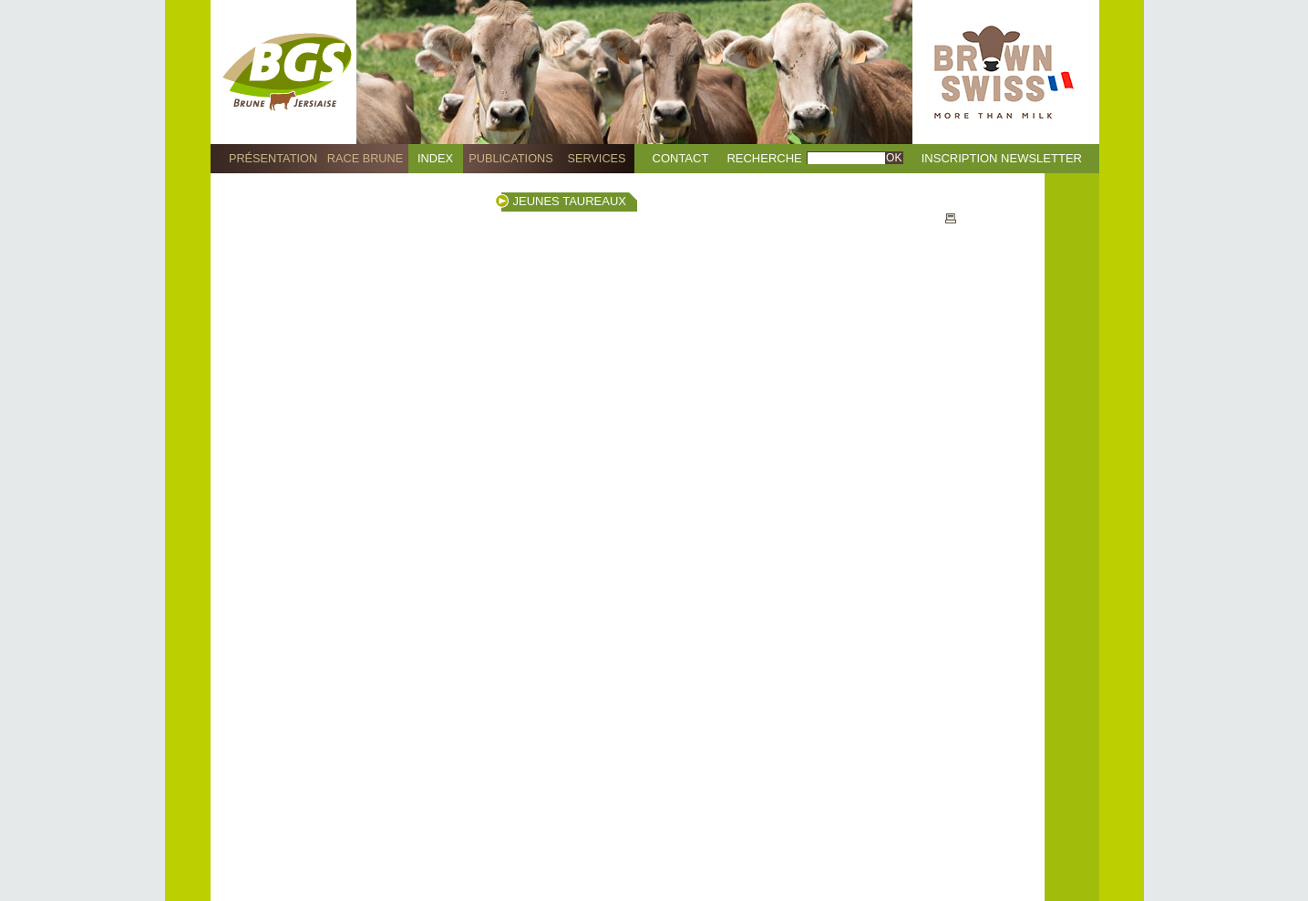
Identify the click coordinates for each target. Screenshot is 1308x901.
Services (596, 158)
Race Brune (365, 158)
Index (435, 158)
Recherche (763, 158)
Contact (681, 158)
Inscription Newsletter (1002, 158)
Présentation (273, 158)
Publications (510, 158)
